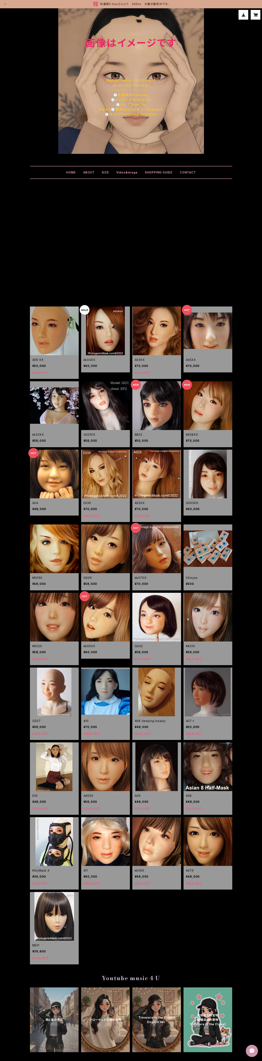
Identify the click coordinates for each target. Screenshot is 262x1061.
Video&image (127, 172)
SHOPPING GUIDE (159, 172)
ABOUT (88, 172)
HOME (71, 172)
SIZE (105, 172)
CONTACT (188, 172)
